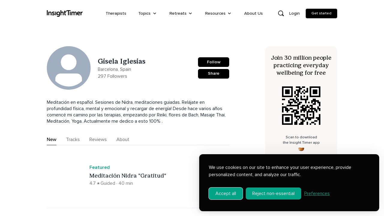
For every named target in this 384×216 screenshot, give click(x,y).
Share (213, 73)
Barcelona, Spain (114, 69)
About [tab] (122, 139)
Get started (321, 13)
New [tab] (51, 139)
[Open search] (281, 13)
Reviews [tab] (98, 139)
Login (294, 13)
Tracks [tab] (73, 139)
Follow (213, 61)
